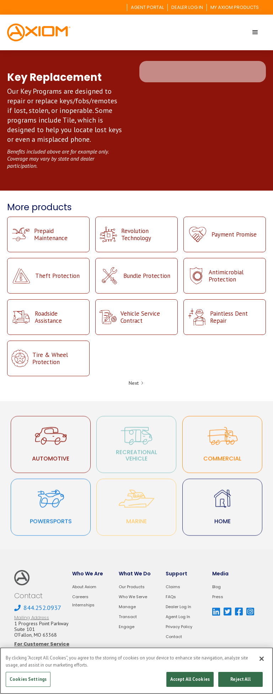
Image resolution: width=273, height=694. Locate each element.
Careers (80, 597)
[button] (255, 32)
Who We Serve (133, 597)
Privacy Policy (179, 627)
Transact (128, 617)
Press (217, 597)
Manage (127, 607)
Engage (126, 627)
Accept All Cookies (190, 679)
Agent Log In (178, 617)
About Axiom (84, 587)
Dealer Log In (178, 607)
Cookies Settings (28, 679)
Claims (173, 587)
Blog (216, 587)
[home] (38, 32)
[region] (136, 670)
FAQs (171, 597)
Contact (174, 637)
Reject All (240, 679)
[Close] (261, 659)
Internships (83, 605)
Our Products (132, 587)
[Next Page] (136, 383)
